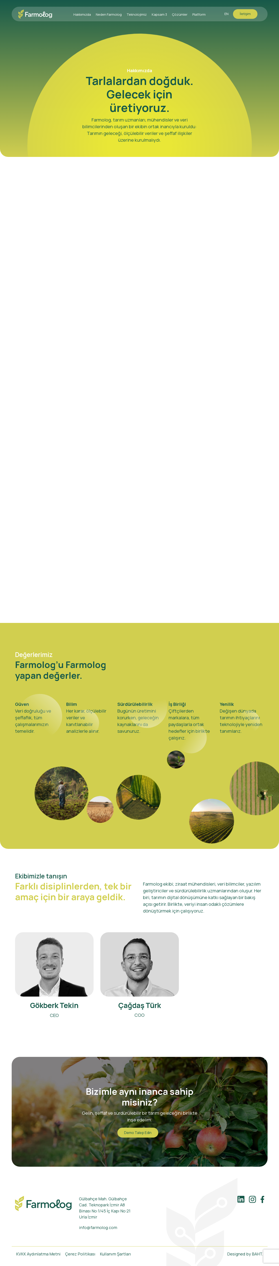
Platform (199, 14)
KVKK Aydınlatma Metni (38, 1254)
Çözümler (179, 14)
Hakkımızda (82, 14)
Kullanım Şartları (115, 1254)
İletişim (245, 13)
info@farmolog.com (98, 1227)
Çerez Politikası (80, 1254)
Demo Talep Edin (138, 1132)
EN (226, 13)
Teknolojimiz (137, 14)
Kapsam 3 (159, 14)
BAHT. (257, 1254)
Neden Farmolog (109, 14)
